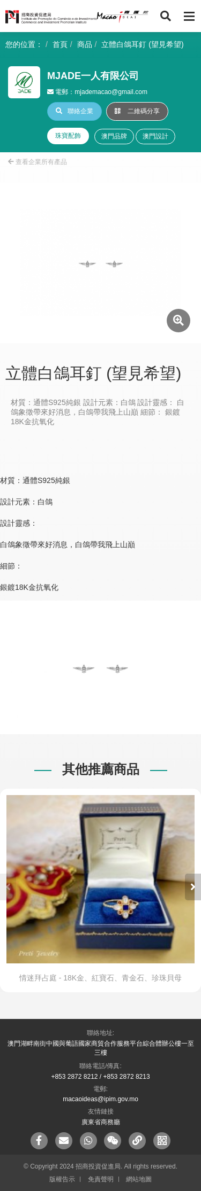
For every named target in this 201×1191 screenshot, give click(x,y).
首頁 (60, 44)
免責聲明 (101, 1179)
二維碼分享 (137, 111)
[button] (193, 887)
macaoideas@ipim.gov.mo (100, 1099)
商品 (84, 44)
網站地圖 (139, 1179)
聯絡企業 (74, 111)
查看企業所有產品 (37, 162)
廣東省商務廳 (100, 1122)
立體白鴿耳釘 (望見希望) (142, 44)
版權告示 (62, 1179)
